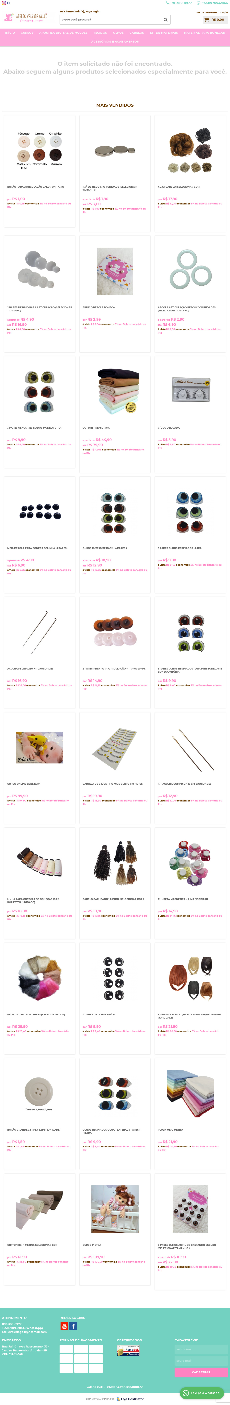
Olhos (118, 33)
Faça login (92, 11)
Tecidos (100, 33)
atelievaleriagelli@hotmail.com (24, 1332)
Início (10, 33)
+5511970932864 (214, 3)
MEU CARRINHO (207, 12)
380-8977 (181, 3)
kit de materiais (164, 33)
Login (224, 12)
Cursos (27, 33)
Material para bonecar (204, 33)
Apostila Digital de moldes (63, 33)
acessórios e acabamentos (115, 41)
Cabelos (137, 33)
